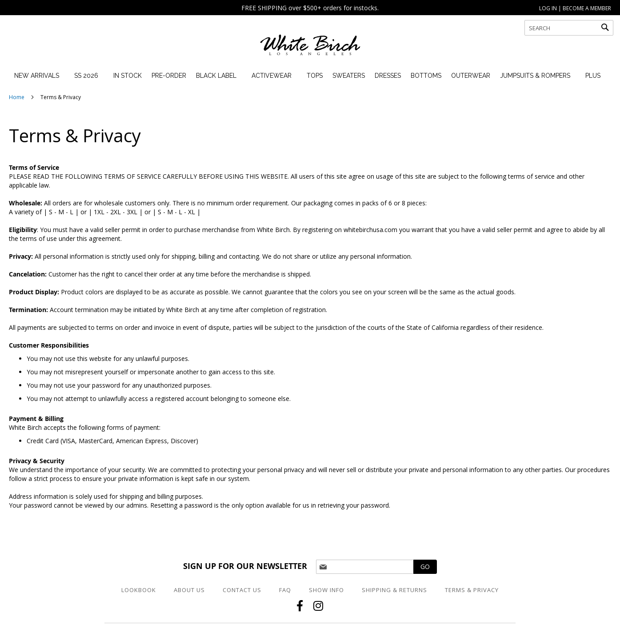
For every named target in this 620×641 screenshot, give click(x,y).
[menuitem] (36, 75)
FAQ (285, 590)
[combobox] (568, 28)
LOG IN (548, 8)
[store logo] (310, 49)
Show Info (326, 590)
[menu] (304, 75)
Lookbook (138, 590)
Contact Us (242, 590)
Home (17, 97)
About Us (189, 590)
